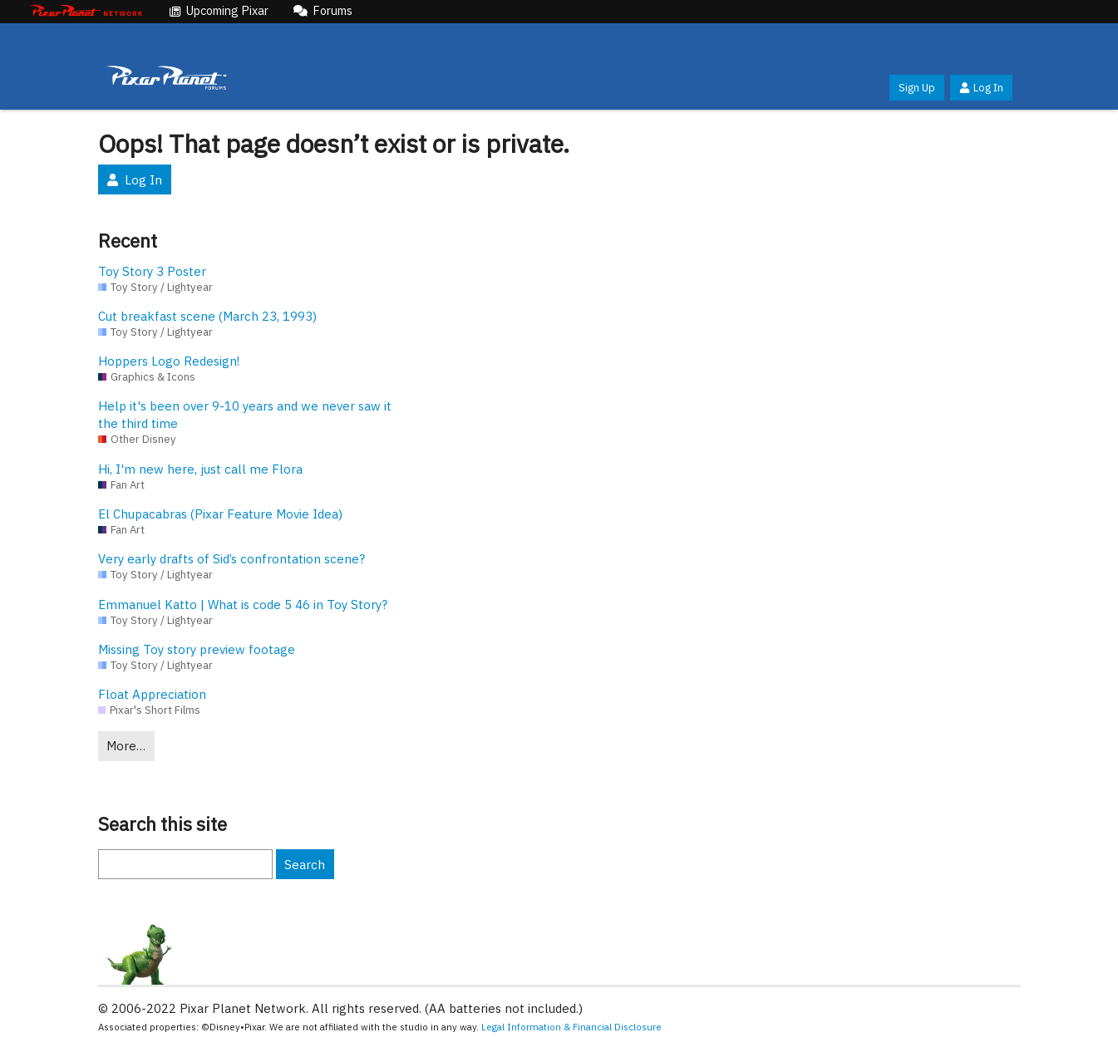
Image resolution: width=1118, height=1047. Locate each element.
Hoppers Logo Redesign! (168, 361)
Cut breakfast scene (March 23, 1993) (207, 316)
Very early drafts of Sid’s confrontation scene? (231, 559)
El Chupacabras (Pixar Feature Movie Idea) (220, 514)
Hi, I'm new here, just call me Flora (200, 469)
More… (125, 746)
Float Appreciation (152, 694)
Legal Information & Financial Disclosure (571, 1026)
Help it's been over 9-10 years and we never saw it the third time (245, 414)
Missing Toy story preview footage (196, 649)
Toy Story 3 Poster (152, 271)
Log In (980, 88)
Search (304, 864)
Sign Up (917, 88)
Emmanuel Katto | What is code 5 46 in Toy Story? (242, 604)
